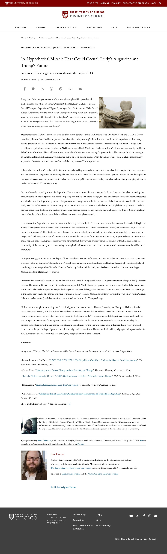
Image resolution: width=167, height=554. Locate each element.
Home (23, 38)
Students (92, 3)
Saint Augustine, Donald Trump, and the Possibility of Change (64, 370)
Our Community (94, 28)
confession (47, 47)
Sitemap (138, 539)
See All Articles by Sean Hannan (63, 487)
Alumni (104, 3)
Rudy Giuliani (88, 47)
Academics (41, 28)
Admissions (20, 28)
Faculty (115, 3)
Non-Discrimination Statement (83, 527)
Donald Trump (61, 47)
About (114, 28)
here (142, 440)
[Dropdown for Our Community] (102, 26)
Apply (99, 515)
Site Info (147, 539)
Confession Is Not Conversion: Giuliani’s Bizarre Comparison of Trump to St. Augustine (79, 393)
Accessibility (79, 515)
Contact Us (78, 520)
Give (98, 520)
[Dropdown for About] (117, 26)
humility (74, 47)
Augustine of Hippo (30, 47)
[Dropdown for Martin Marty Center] (149, 26)
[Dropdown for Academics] (46, 26)
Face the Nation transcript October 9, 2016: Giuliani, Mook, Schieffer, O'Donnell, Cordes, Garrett (67, 375)
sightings (32, 38)
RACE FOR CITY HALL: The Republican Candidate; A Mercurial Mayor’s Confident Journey (93, 360)
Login (154, 539)
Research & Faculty (66, 28)
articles (41, 38)
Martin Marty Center (138, 28)
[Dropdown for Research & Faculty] (76, 26)
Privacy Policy (103, 525)
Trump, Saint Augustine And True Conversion (57, 384)
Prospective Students (136, 3)
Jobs (153, 3)
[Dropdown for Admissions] (26, 26)
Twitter (80, 444)
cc (69, 403)
